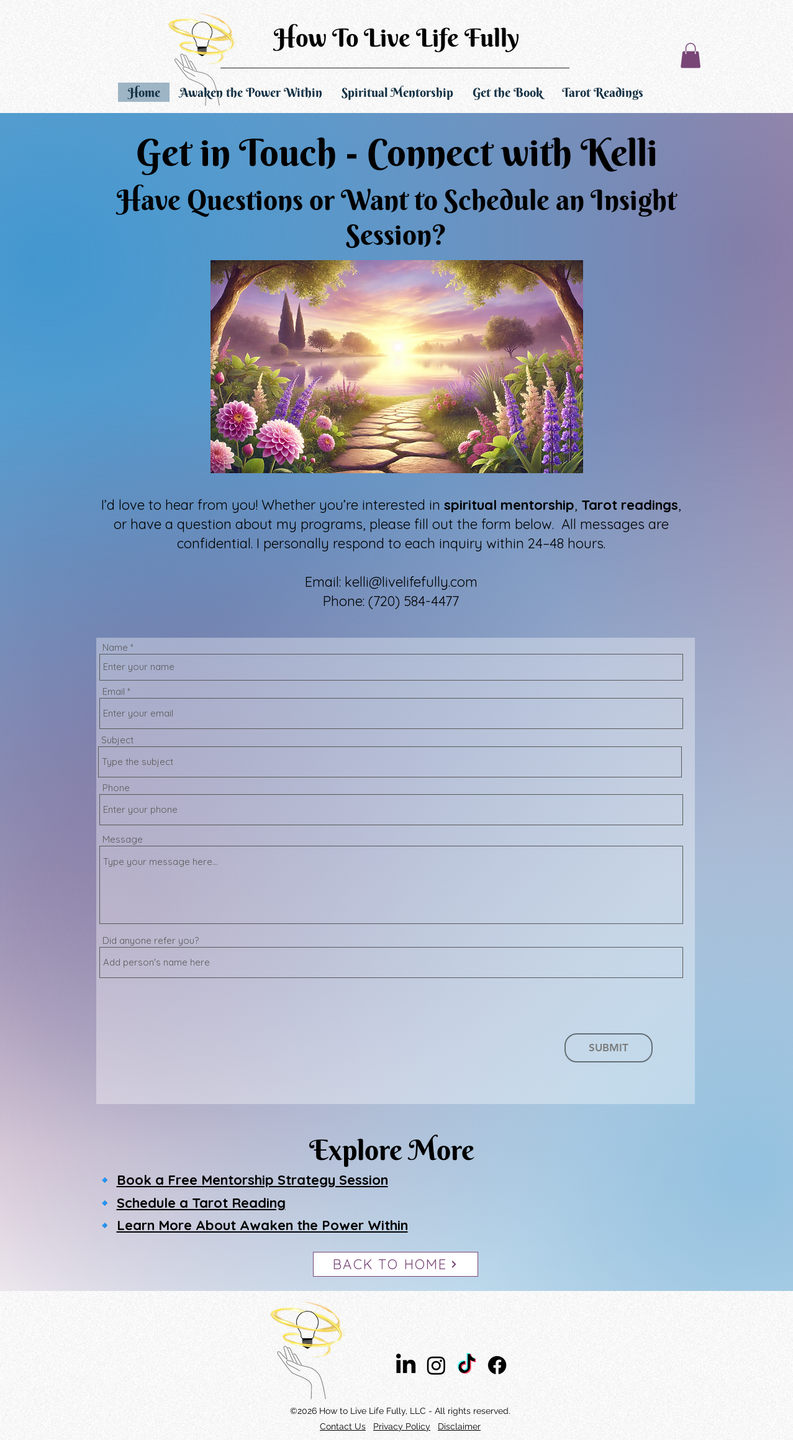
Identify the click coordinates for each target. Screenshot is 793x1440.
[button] (690, 55)
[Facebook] (497, 1365)
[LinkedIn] (406, 1365)
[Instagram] (436, 1365)
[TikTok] (467, 1365)
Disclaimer (459, 1426)
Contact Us (343, 1426)
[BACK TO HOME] (395, 1264)
